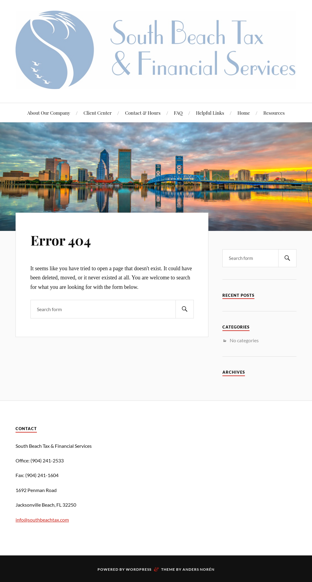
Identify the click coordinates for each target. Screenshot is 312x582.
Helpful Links (210, 113)
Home (243, 113)
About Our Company (48, 113)
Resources (274, 113)
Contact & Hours (142, 113)
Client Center (97, 113)
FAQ (178, 113)
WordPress (138, 569)
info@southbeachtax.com (42, 520)
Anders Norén (198, 569)
